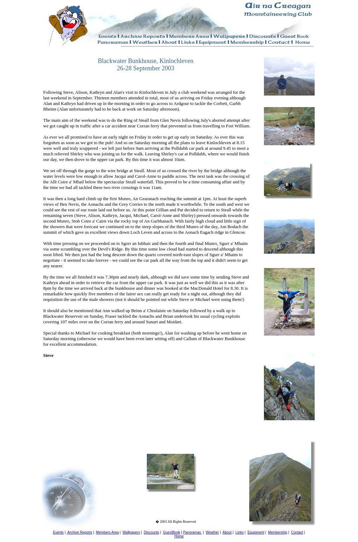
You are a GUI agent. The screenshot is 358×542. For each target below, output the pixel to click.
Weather (212, 532)
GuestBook (171, 532)
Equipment (256, 532)
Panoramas (192, 532)
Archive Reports (79, 532)
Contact (297, 532)
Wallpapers (131, 532)
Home (179, 536)
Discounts (151, 532)
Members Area (107, 532)
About (227, 532)
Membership (277, 532)
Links (240, 532)
